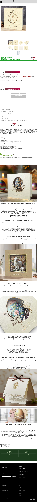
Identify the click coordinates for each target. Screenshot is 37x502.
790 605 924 (12, 109)
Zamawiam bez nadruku (13, 89)
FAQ (20, 495)
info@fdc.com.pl (21, 469)
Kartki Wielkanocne (5, 483)
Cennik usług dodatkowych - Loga (18, 96)
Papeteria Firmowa (5, 487)
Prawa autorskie (21, 492)
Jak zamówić (21, 483)
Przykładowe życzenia (18, 95)
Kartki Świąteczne (4, 485)
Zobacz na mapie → (22, 478)
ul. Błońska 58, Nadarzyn (23, 477)
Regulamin (20, 488)
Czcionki (18, 93)
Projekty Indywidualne (5, 490)
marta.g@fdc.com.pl (22, 475)
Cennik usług (21, 485)
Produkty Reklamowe (5, 488)
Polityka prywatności (22, 490)
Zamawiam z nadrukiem (13, 72)
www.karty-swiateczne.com (10, 359)
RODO (20, 493)
